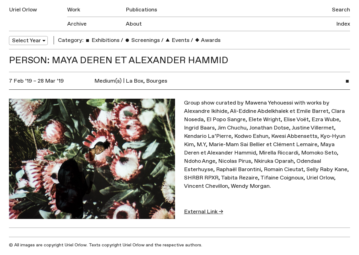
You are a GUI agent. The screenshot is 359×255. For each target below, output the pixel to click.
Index (343, 23)
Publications (141, 9)
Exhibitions (102, 40)
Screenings (142, 40)
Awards (207, 40)
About (134, 23)
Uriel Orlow (23, 9)
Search (341, 9)
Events (177, 40)
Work (73, 9)
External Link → (203, 211)
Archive (77, 23)
